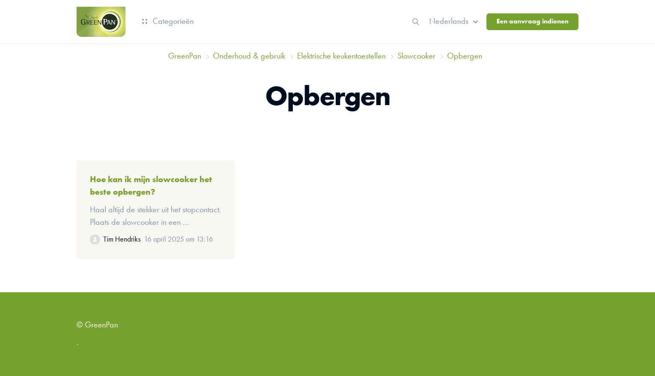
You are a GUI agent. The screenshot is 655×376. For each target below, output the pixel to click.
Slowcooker (416, 56)
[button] (455, 22)
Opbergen (464, 56)
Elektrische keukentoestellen (341, 56)
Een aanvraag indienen (532, 21)
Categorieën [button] (168, 22)
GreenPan (184, 56)
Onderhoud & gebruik (249, 56)
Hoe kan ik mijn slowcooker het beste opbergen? (151, 186)
